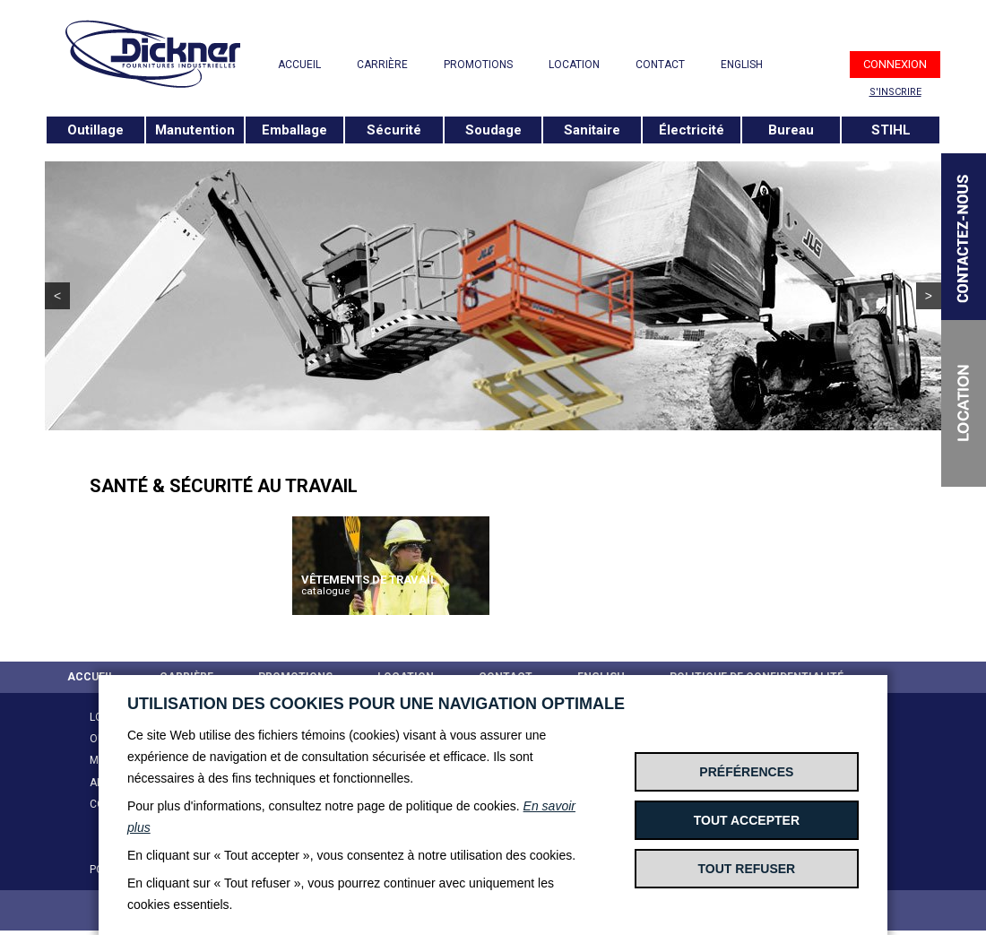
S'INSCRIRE (895, 92)
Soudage (493, 130)
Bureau (791, 130)
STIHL (891, 130)
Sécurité (394, 130)
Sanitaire (592, 130)
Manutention (195, 130)
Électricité (691, 130)
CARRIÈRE (382, 64)
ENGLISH (742, 64)
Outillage (95, 130)
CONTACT (660, 64)
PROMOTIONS (478, 64)
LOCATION (574, 64)
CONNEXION (895, 64)
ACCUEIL (299, 64)
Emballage (294, 130)
